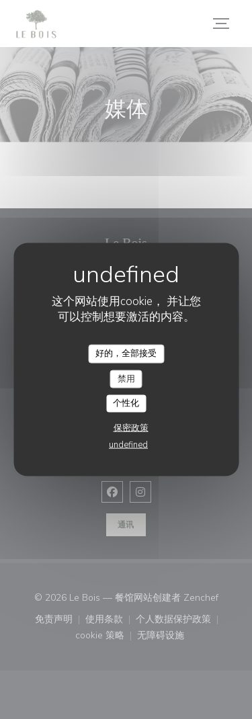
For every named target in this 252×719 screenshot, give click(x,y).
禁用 (126, 378)
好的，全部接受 (126, 353)
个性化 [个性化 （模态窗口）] (126, 403)
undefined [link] (128, 444)
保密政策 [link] (131, 427)
